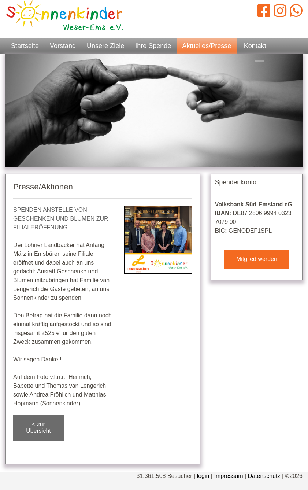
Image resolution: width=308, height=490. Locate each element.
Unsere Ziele (105, 45)
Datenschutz (264, 476)
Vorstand (63, 45)
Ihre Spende (153, 45)
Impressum (228, 476)
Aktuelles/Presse (206, 45)
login (203, 476)
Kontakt (255, 45)
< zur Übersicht (38, 427)
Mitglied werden (256, 259)
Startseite (25, 45)
